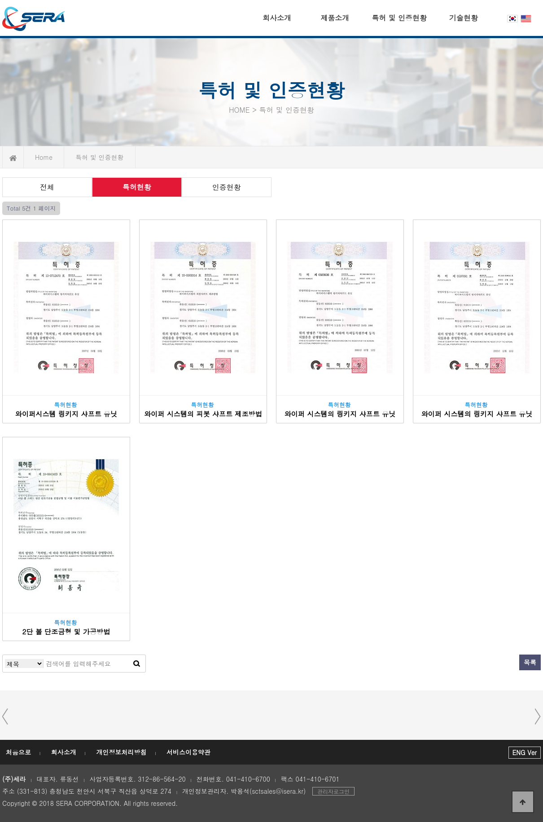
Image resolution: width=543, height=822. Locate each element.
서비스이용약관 (188, 751)
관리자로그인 (333, 791)
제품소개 (334, 18)
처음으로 (18, 751)
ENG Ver (524, 752)
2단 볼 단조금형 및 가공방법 (66, 631)
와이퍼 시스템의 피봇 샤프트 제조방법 (203, 413)
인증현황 (226, 187)
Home (44, 157)
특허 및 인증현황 (399, 18)
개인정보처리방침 (121, 751)
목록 (530, 662)
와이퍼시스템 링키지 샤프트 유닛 (66, 413)
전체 (47, 187)
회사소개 (277, 18)
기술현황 (463, 18)
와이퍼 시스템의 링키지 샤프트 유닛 (340, 413)
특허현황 (137, 187)
